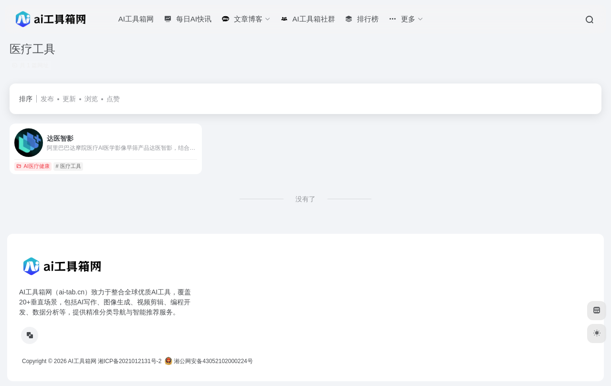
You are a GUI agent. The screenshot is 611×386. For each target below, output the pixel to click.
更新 (69, 99)
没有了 (305, 199)
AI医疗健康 (32, 166)
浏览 (91, 99)
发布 (47, 99)
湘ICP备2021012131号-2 (129, 361)
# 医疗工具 (68, 166)
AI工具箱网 (82, 361)
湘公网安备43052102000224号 (209, 361)
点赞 (113, 99)
